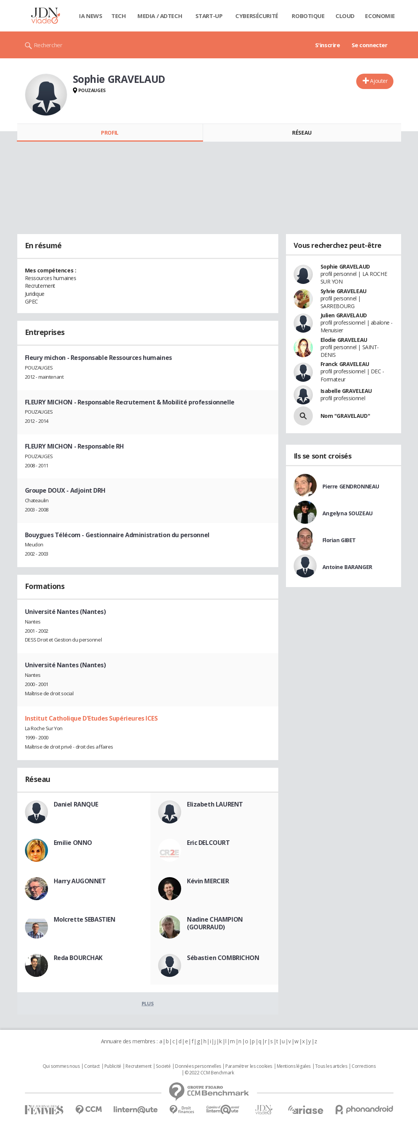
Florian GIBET (339, 540)
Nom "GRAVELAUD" (345, 415)
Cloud (345, 16)
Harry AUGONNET (80, 881)
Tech (118, 16)
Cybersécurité (256, 16)
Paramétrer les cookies (248, 1066)
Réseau (301, 132)
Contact (92, 1066)
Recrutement (138, 1066)
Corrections (363, 1066)
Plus (148, 1003)
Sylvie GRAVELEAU (344, 291)
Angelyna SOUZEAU (347, 513)
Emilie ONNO (73, 842)
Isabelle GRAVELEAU (346, 390)
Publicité (112, 1066)
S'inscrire (327, 45)
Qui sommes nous (61, 1066)
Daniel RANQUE (76, 804)
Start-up (209, 16)
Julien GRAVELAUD (344, 315)
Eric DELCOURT (208, 842)
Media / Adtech (159, 16)
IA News (90, 16)
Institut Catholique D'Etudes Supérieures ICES (91, 718)
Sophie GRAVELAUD (345, 266)
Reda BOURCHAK (78, 957)
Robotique (308, 16)
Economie (380, 16)
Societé (163, 1066)
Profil (109, 132)
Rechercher (48, 45)
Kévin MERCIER (208, 881)
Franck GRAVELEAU (345, 364)
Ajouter (378, 80)
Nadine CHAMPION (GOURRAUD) (215, 923)
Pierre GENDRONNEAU (350, 486)
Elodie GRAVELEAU (344, 339)
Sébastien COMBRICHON (223, 957)
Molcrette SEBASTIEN (85, 919)
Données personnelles (198, 1066)
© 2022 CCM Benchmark (209, 1073)
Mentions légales (294, 1066)
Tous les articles (331, 1066)
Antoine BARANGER (347, 567)
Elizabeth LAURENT (215, 804)
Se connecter (370, 45)
